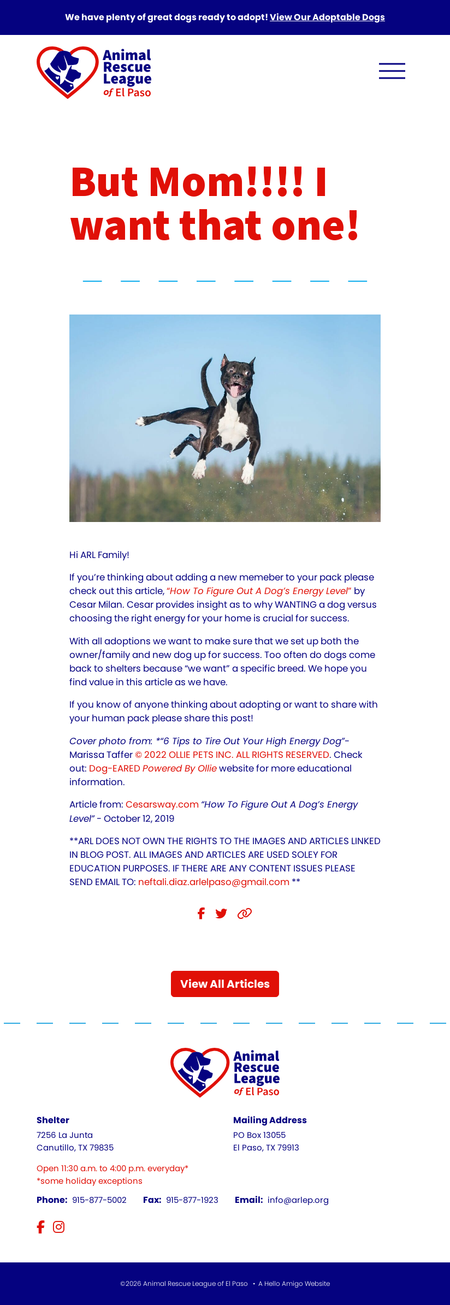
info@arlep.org (298, 1200)
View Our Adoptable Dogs (327, 17)
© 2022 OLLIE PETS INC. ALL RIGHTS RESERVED (232, 754)
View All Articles (225, 984)
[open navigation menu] (392, 73)
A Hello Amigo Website (294, 1283)
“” (259, 590)
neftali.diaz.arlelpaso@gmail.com (213, 881)
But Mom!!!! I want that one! (214, 204)
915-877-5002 (99, 1200)
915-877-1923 (192, 1200)
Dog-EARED (153, 768)
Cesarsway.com (162, 804)
